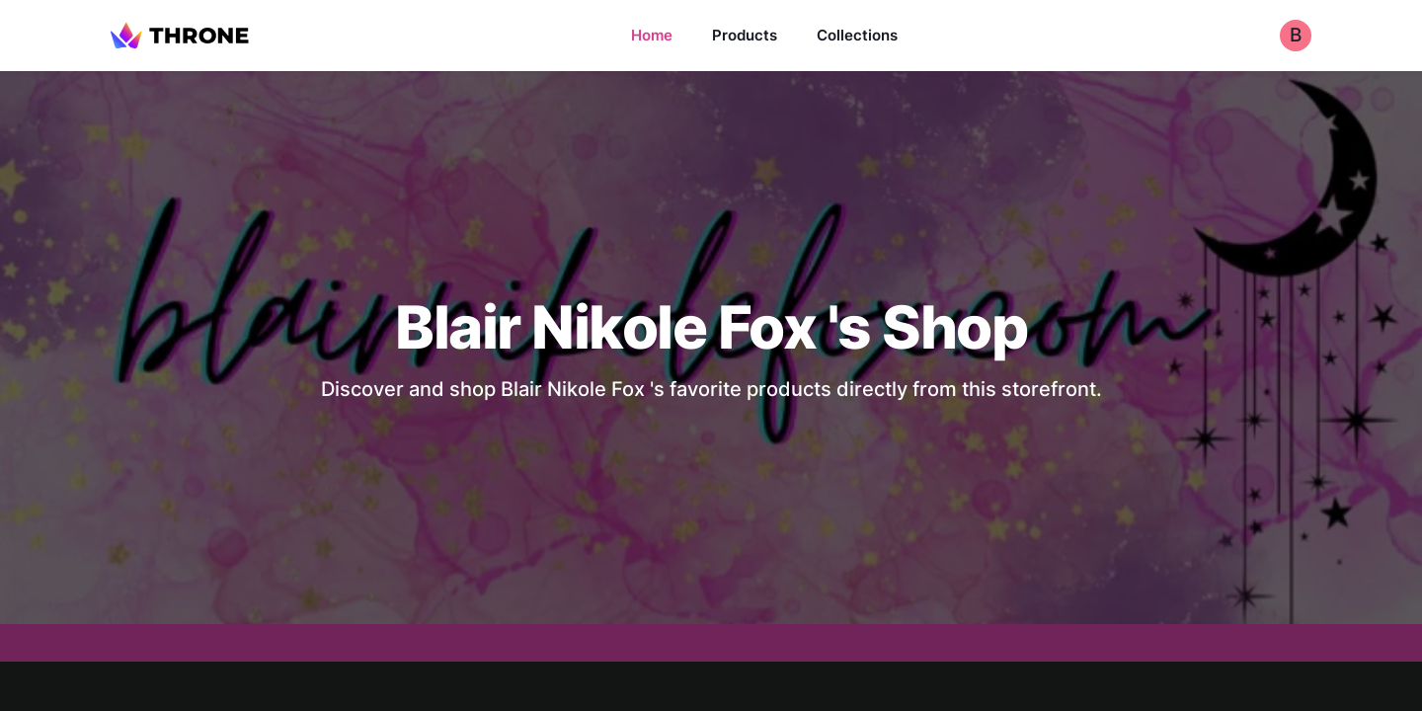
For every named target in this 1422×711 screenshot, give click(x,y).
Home (651, 35)
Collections (857, 35)
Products (744, 35)
